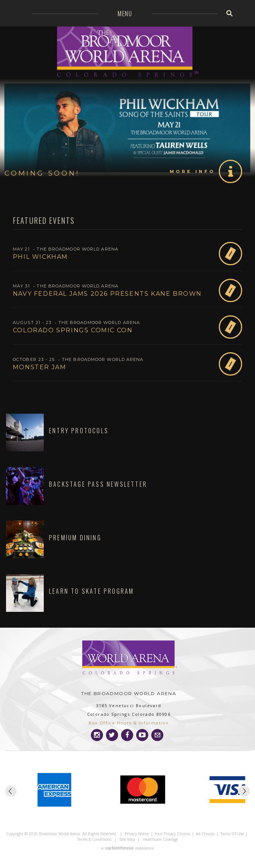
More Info (192, 171)
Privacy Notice (137, 833)
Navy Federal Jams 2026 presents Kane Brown (107, 293)
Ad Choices (205, 833)
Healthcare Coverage (160, 839)
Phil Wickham (40, 256)
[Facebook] (127, 735)
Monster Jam (39, 367)
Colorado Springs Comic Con (73, 330)
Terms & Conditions (94, 839)
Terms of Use (232, 833)
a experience (127, 848)
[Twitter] (112, 735)
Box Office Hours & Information (129, 723)
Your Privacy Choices (172, 833)
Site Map (127, 839)
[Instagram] (97, 735)
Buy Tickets (230, 253)
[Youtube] (142, 735)
